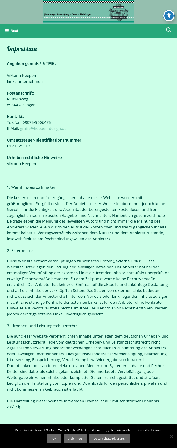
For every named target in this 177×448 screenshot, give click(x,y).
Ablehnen (75, 438)
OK (54, 438)
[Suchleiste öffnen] (168, 30)
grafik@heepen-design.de (43, 128)
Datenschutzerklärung (109, 438)
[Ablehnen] (171, 436)
